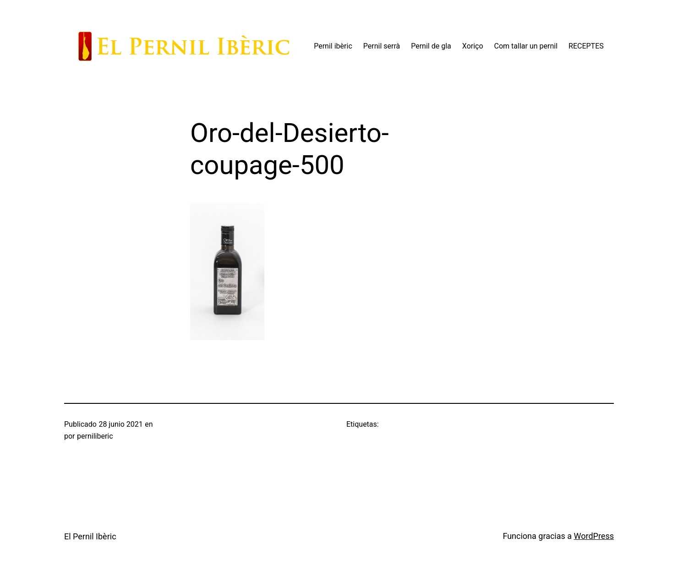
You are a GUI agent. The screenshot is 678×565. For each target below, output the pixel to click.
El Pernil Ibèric (90, 536)
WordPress (594, 536)
